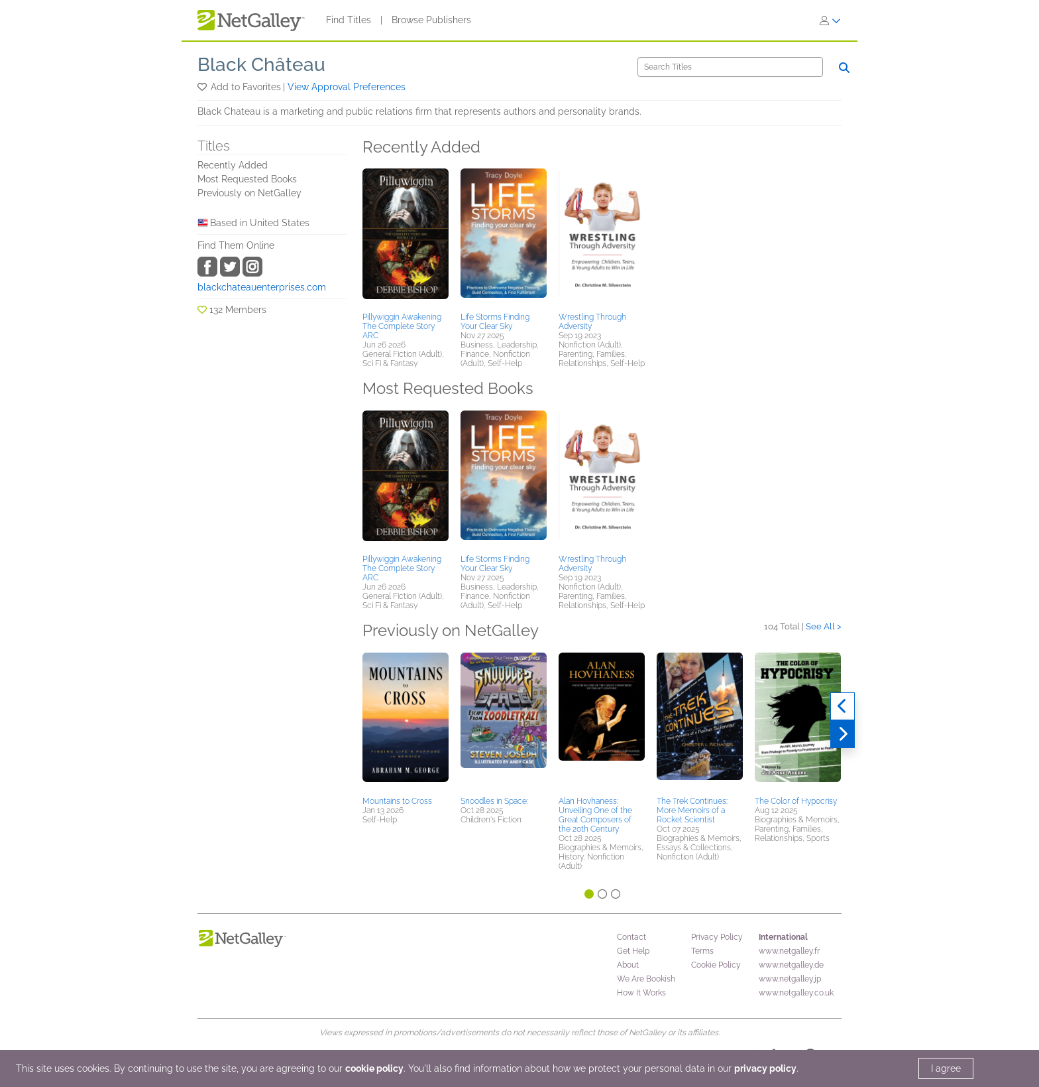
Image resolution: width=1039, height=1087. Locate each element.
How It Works (641, 992)
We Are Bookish (646, 979)
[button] (203, 87)
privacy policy (765, 1068)
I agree (946, 1068)
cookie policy (374, 1068)
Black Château (261, 65)
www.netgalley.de (791, 965)
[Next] (842, 734)
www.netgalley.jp (790, 979)
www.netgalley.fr (789, 951)
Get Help (633, 951)
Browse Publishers (431, 20)
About (628, 965)
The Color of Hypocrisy (796, 801)
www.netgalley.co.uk (796, 992)
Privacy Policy (717, 937)
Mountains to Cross (397, 801)
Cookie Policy (716, 965)
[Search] (730, 67)
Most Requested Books (247, 179)
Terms (702, 951)
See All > (824, 626)
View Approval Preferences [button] (347, 87)
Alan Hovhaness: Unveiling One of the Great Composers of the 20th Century (595, 815)
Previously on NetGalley (249, 193)
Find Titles (348, 20)
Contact (631, 937)
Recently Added (232, 165)
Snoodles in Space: (494, 801)
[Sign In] (830, 20)
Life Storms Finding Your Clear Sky (495, 321)
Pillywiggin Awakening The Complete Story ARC (401, 326)
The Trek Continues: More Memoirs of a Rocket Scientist (692, 810)
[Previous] (842, 706)
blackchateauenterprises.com (261, 287)
